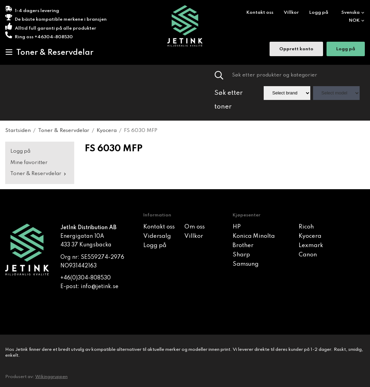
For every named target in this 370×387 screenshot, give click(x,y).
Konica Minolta (254, 236)
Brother (243, 245)
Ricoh (306, 227)
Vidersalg (157, 236)
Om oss (194, 227)
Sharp (241, 255)
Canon (308, 255)
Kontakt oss (259, 12)
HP (237, 227)
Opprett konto (296, 50)
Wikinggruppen (51, 377)
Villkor (291, 12)
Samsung (246, 264)
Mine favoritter (29, 162)
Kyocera (310, 236)
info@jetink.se (99, 286)
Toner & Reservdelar (49, 52)
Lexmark (311, 245)
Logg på (318, 12)
